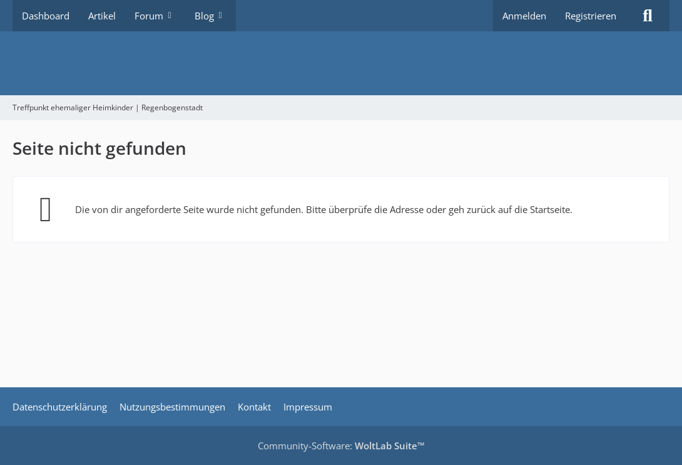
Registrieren (590, 15)
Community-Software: (341, 445)
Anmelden (524, 15)
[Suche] (647, 15)
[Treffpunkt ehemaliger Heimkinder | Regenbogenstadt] (341, 63)
